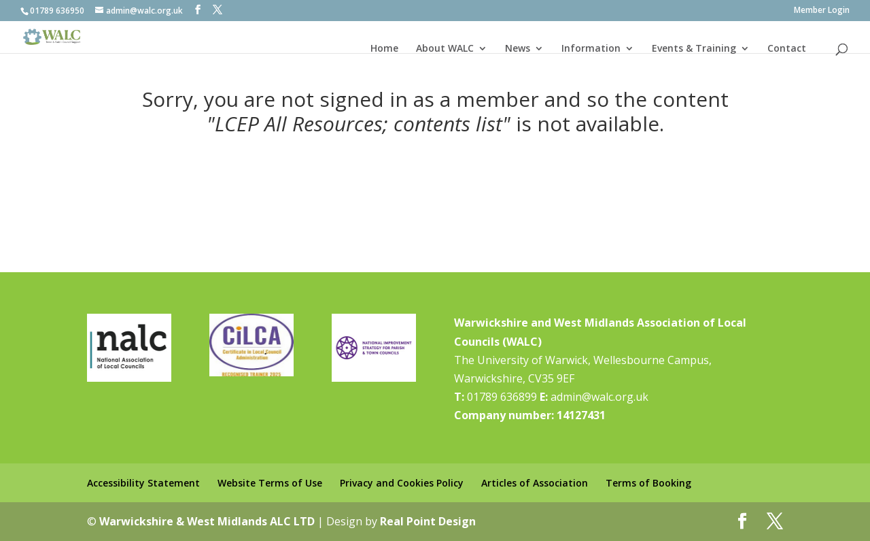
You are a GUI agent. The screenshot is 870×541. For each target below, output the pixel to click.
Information (591, 48)
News (517, 48)
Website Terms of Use (270, 482)
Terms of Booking (648, 482)
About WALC (445, 48)
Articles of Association (534, 482)
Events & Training (694, 48)
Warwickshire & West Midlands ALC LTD (207, 521)
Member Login (822, 11)
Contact (786, 48)
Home (384, 48)
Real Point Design (428, 521)
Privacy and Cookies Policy (402, 482)
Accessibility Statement (143, 482)
